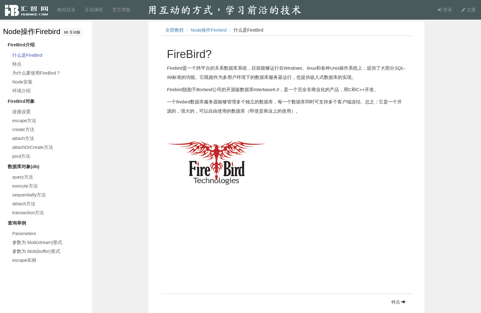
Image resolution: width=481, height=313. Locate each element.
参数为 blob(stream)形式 (37, 242)
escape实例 (24, 260)
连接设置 (21, 111)
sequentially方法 (29, 194)
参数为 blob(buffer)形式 (36, 251)
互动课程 (94, 9)
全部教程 (174, 30)
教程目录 (66, 9)
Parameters (24, 233)
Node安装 (22, 81)
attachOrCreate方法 (32, 147)
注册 (468, 9)
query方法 (22, 177)
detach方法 (23, 203)
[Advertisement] (286, 251)
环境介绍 (21, 90)
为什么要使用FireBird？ (36, 72)
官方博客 (121, 9)
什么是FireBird (27, 55)
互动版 (72, 32)
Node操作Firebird (31, 31)
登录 (445, 9)
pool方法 (21, 156)
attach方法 (23, 138)
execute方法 (25, 185)
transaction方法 (28, 212)
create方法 (23, 129)
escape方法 (24, 120)
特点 (16, 64)
